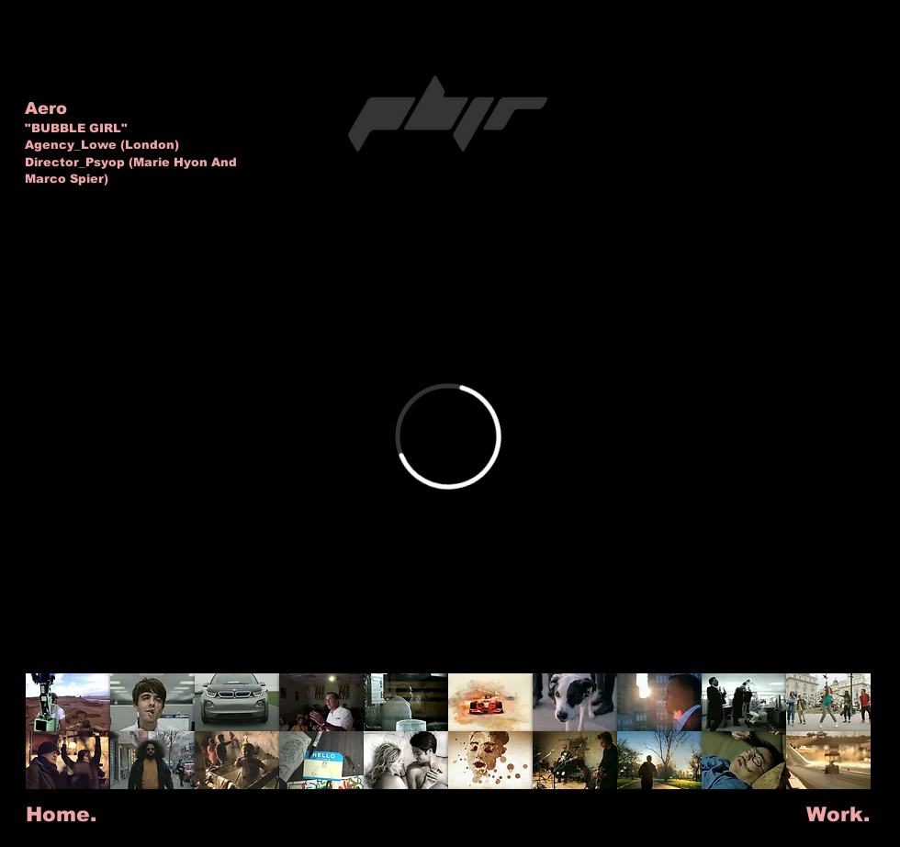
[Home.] (61, 814)
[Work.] (838, 814)
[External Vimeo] (448, 436)
